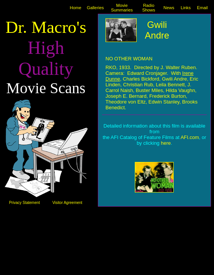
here (166, 143)
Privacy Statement (24, 203)
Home (75, 7)
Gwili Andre (157, 29)
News (168, 7)
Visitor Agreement (67, 203)
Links (185, 7)
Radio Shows (148, 7)
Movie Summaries (122, 7)
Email (202, 7)
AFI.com (189, 137)
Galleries (95, 7)
